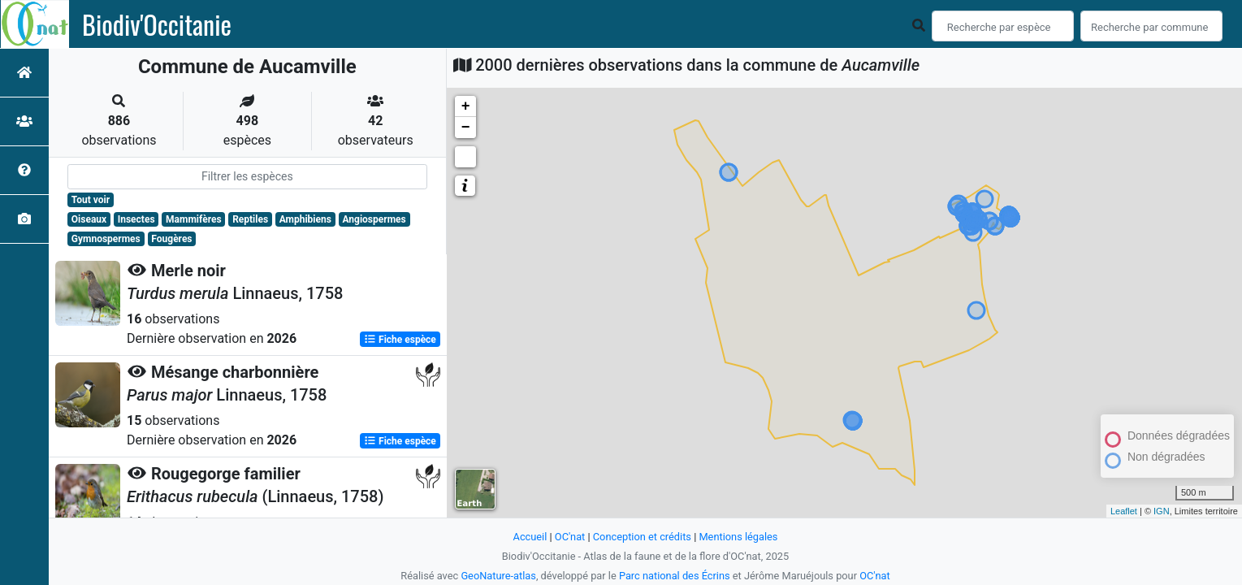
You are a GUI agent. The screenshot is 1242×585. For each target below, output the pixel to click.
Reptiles (250, 219)
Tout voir (90, 200)
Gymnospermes (106, 239)
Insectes (136, 219)
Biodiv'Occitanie (157, 24)
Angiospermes (373, 219)
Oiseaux (88, 219)
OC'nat (570, 537)
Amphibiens (305, 219)
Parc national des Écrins (674, 576)
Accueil (530, 537)
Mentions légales (738, 537)
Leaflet (1123, 511)
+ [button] (465, 106)
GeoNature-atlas (498, 576)
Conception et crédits (642, 537)
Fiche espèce (400, 339)
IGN (1161, 511)
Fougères (171, 239)
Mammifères (193, 219)
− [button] (465, 127)
